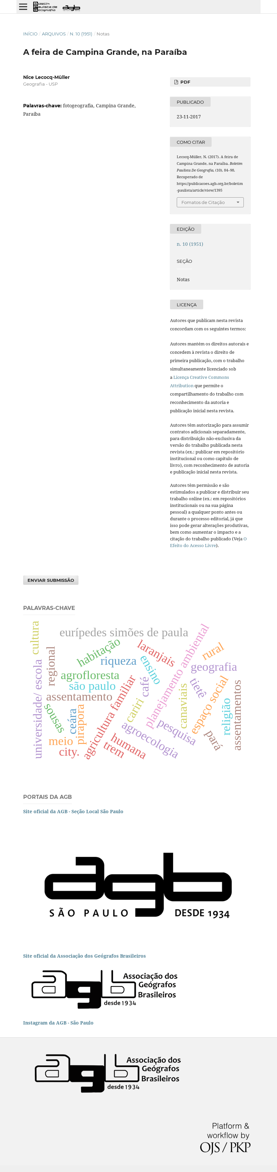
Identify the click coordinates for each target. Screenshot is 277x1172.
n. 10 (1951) (81, 33)
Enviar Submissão (50, 580)
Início (30, 33)
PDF (184, 82)
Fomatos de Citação (203, 202)
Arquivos (54, 33)
